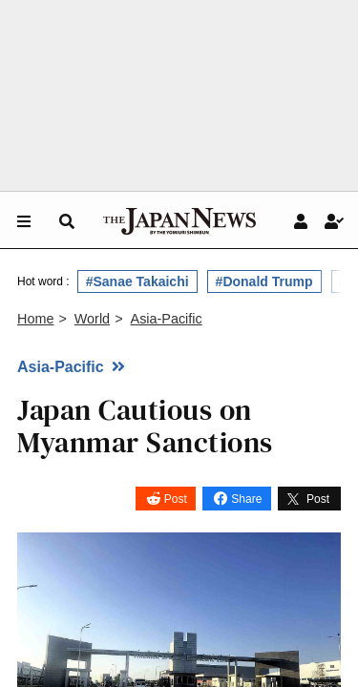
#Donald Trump (264, 281)
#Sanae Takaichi (137, 281)
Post (175, 499)
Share (246, 499)
